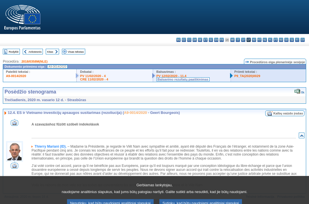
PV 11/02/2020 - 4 (93, 76)
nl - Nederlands (265, 40)
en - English (216, 40)
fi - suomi (297, 40)
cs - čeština (189, 40)
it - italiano (238, 40)
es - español (184, 40)
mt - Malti (259, 40)
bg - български (178, 40)
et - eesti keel (205, 40)
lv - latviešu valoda (243, 40)
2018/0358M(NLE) (34, 61)
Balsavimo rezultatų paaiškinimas (183, 79)
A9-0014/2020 (16, 76)
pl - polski (270, 40)
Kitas (50, 51)
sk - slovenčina (286, 40)
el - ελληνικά (211, 40)
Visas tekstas (76, 51)
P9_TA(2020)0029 (247, 76)
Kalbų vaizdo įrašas (288, 113)
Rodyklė (14, 51)
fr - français (222, 40)
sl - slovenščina (292, 40)
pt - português (275, 40)
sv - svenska (302, 40)
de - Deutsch (200, 40)
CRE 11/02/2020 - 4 (94, 79)
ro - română (281, 40)
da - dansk (195, 40)
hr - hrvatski (232, 40)
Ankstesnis (34, 51)
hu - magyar (254, 40)
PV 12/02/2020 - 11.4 (171, 76)
